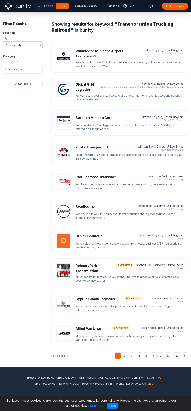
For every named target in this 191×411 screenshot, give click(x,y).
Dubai (76, 383)
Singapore (123, 377)
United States (46, 377)
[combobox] (23, 44)
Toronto (119, 383)
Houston (87, 383)
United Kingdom (66, 377)
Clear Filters (23, 83)
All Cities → (150, 383)
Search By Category (86, 5)
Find (62, 5)
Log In (150, 6)
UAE (100, 377)
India (81, 377)
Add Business (175, 6)
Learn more (96, 405)
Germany (137, 377)
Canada (110, 377)
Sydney (99, 383)
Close (112, 405)
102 (176, 355)
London (52, 383)
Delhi (109, 383)
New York (65, 383)
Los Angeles (133, 383)
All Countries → (155, 377)
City (5, 38)
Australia (91, 377)
